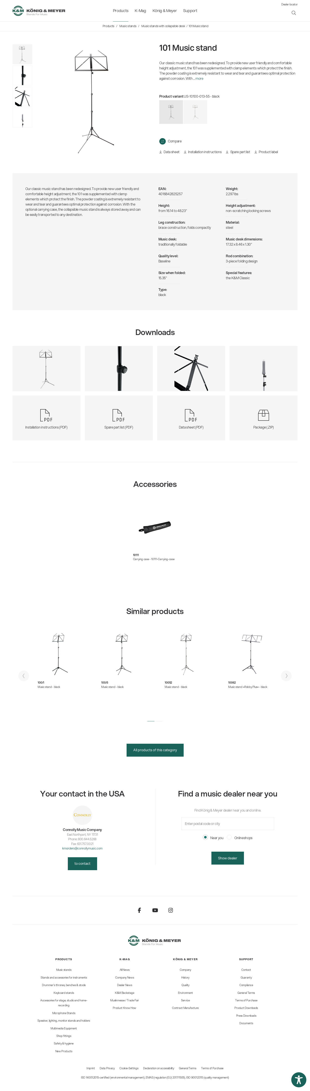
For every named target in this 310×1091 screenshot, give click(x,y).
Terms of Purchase (212, 1068)
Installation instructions (203, 152)
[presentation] (23, 675)
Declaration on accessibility (158, 1068)
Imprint (91, 1068)
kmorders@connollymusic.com (82, 848)
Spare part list (238, 152)
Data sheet (169, 152)
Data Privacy (107, 1068)
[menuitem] (120, 10)
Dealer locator (289, 4)
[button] (151, 721)
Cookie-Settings (128, 1068)
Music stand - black (49, 687)
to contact (82, 863)
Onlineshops (240, 837)
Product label (266, 152)
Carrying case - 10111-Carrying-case (154, 559)
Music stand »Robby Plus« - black (247, 687)
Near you (213, 837)
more (199, 78)
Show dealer (227, 858)
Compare (175, 141)
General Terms (187, 1068)
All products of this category (155, 749)
